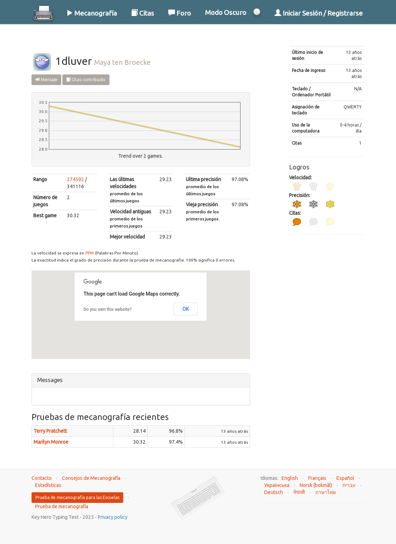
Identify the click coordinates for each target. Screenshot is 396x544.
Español (345, 478)
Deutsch (273, 492)
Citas (142, 13)
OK (185, 309)
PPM (89, 253)
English (290, 478)
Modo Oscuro (225, 12)
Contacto (42, 478)
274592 (75, 179)
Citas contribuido (86, 79)
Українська (276, 485)
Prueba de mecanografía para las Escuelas (77, 497)
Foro (179, 13)
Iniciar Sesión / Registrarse (319, 13)
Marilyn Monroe (51, 442)
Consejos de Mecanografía (91, 478)
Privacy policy (113, 517)
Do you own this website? (108, 309)
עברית (349, 485)
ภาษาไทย (325, 492)
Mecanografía (91, 13)
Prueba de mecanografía (61, 506)
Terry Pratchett (50, 431)
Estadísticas (48, 485)
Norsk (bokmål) (316, 485)
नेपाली (299, 492)
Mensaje (46, 79)
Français (317, 478)
